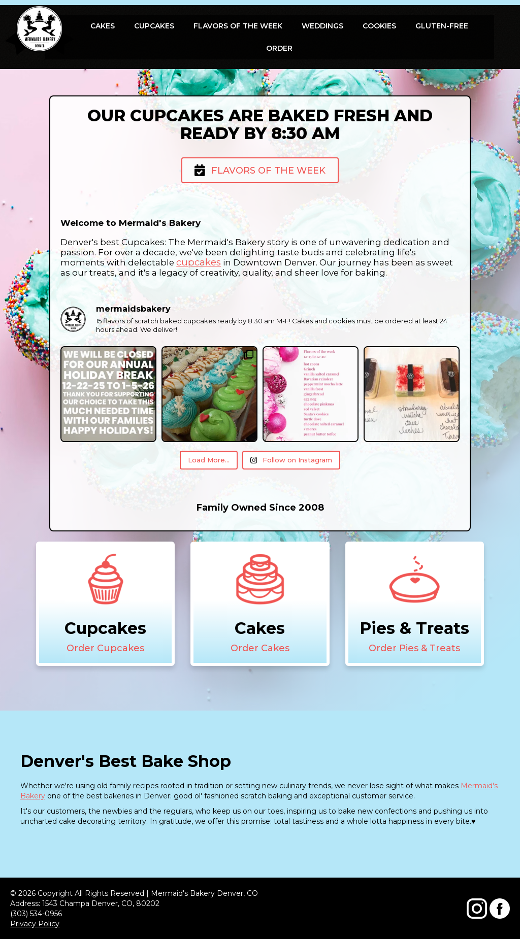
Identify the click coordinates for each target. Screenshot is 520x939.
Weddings (322, 25)
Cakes (102, 25)
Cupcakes (154, 25)
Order (279, 48)
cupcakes (198, 262)
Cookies (379, 25)
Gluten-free (441, 25)
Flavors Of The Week (237, 25)
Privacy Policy (34, 923)
